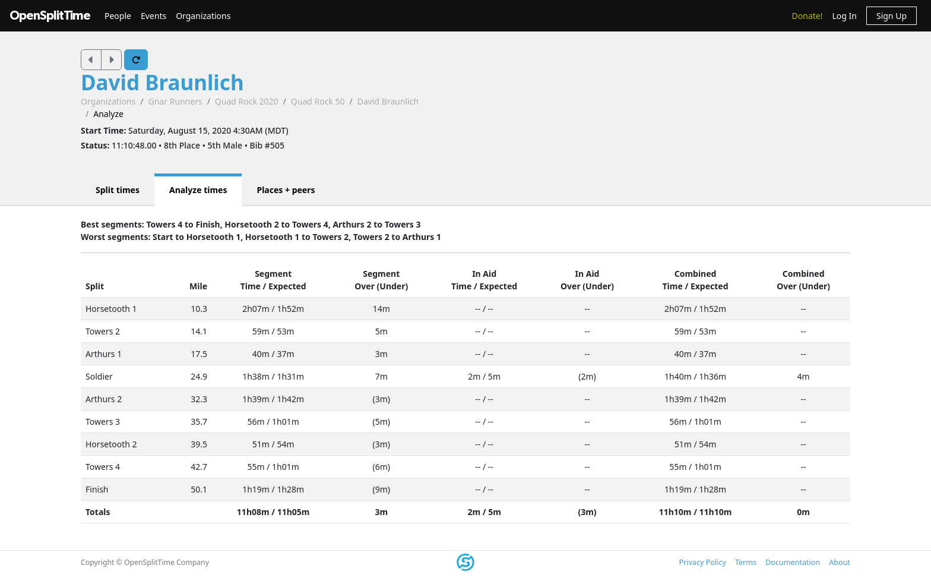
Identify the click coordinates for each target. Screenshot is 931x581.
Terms (745, 562)
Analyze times (198, 189)
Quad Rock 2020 (246, 101)
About (839, 562)
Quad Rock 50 (318, 101)
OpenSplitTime (50, 16)
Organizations (203, 15)
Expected (287, 286)
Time (250, 286)
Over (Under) (381, 286)
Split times (118, 189)
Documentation (792, 562)
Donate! (807, 15)
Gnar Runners (175, 101)
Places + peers (285, 189)
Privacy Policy (702, 562)
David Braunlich (162, 82)
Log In (844, 15)
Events (153, 15)
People (117, 15)
